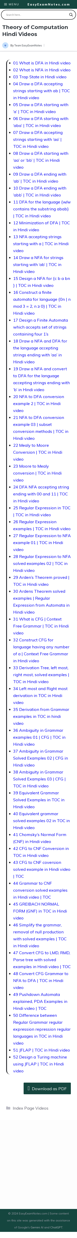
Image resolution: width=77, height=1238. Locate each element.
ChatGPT (56, 1227)
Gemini (36, 1227)
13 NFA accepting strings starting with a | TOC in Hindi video (41, 243)
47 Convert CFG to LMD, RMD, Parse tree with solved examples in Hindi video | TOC (42, 959)
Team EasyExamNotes (28, 45)
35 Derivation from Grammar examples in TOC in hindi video (41, 716)
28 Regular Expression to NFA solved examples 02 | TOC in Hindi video (42, 563)
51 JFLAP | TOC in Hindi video (41, 1050)
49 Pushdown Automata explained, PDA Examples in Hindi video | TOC (40, 1001)
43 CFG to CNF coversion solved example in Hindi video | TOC (41, 869)
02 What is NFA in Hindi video (42, 69)
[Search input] (36, 15)
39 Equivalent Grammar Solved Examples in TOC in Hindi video (38, 799)
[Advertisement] (38, 1164)
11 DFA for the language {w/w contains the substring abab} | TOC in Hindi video (42, 208)
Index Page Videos (30, 1108)
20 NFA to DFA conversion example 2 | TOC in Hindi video (38, 403)
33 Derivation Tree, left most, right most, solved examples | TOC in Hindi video (41, 674)
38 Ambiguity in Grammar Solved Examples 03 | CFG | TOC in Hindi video (39, 778)
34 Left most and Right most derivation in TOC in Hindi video (40, 695)
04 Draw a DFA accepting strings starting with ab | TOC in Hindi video (41, 90)
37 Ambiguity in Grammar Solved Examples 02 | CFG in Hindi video (40, 758)
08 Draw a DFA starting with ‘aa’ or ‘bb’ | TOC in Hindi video (40, 160)
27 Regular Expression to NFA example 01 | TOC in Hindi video (42, 542)
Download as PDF (47, 1088)
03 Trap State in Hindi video (40, 76)
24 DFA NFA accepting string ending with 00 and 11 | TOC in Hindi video (41, 493)
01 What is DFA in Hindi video (42, 62)
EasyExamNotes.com (49, 4)
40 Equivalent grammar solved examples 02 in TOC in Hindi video (41, 820)
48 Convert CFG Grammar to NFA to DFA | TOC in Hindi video (40, 980)
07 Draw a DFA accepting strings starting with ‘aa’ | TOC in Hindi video (38, 139)
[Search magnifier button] (71, 15)
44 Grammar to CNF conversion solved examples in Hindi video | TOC (40, 890)
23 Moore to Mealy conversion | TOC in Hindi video (37, 473)
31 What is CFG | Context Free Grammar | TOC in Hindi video (41, 625)
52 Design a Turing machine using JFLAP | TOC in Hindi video (40, 1063)
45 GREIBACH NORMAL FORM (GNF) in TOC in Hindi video (40, 910)
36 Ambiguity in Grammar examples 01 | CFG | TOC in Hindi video (39, 737)
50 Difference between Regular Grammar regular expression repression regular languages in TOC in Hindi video (42, 1029)
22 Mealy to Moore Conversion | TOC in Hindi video (37, 452)
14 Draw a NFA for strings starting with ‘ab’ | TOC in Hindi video (38, 264)
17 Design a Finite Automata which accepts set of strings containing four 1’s (40, 327)
